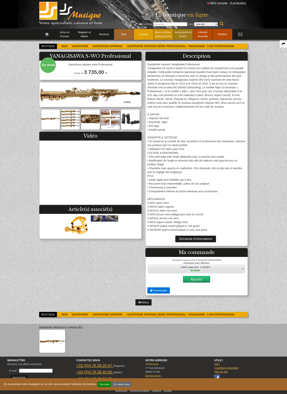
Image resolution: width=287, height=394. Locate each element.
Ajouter (197, 279)
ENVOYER (19, 377)
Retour (143, 302)
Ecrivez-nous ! (153, 375)
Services (104, 34)
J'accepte (104, 384)
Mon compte (219, 3)
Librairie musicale (202, 34)
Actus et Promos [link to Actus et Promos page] (64, 34)
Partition (222, 34)
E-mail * (13, 370)
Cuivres (143, 34)
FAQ (216, 364)
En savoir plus (122, 384)
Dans (190, 24)
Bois (123, 34)
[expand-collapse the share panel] (283, 44)
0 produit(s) (238, 3)
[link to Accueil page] (47, 34)
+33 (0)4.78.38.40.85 (94, 372)
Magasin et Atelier (84, 34)
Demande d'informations (195, 239)
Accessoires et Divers (183, 34)
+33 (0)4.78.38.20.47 (94, 365)
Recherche (146, 24)
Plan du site (221, 371)
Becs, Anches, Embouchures (163, 34)
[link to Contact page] (240, 34)
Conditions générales (226, 368)
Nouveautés (158, 290)
